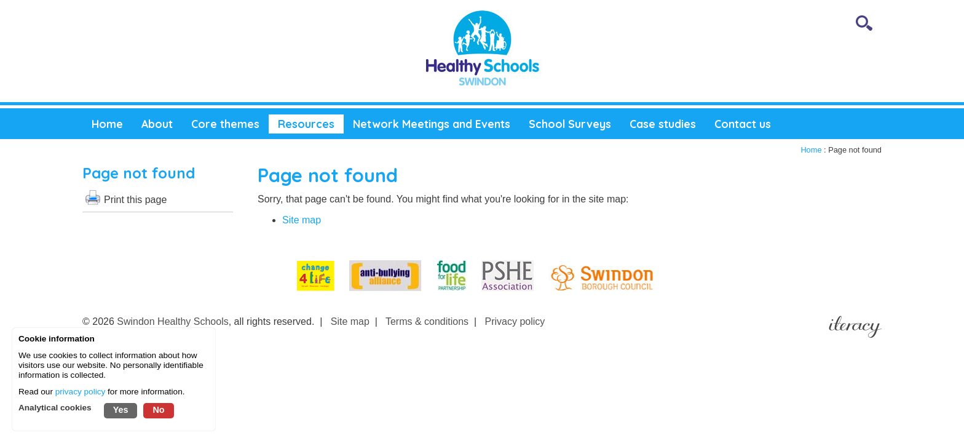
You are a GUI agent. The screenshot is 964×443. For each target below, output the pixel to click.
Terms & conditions (426, 321)
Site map (301, 220)
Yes (120, 410)
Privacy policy (515, 321)
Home (810, 149)
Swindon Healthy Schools (172, 321)
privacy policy (80, 391)
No (158, 410)
